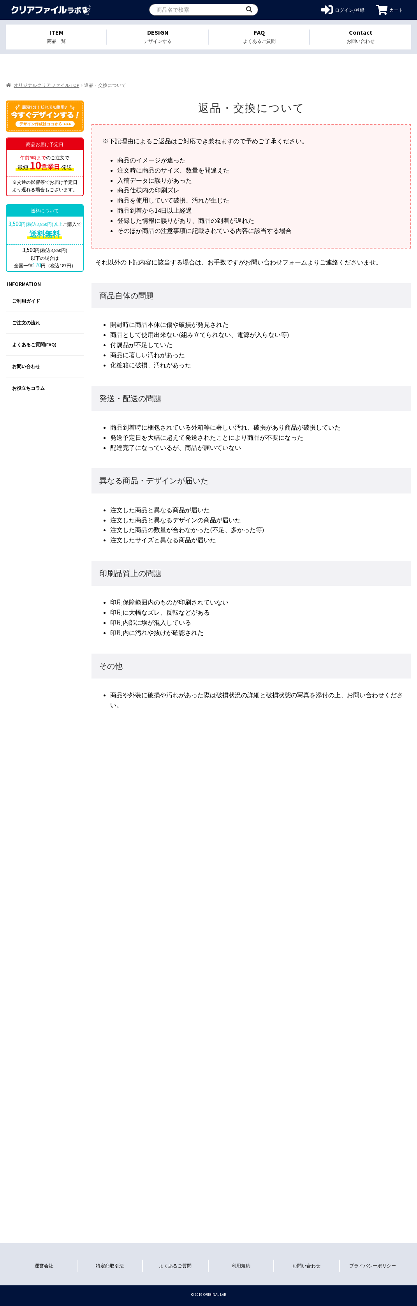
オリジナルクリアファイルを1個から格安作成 (51, 10)
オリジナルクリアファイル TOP (46, 85)
